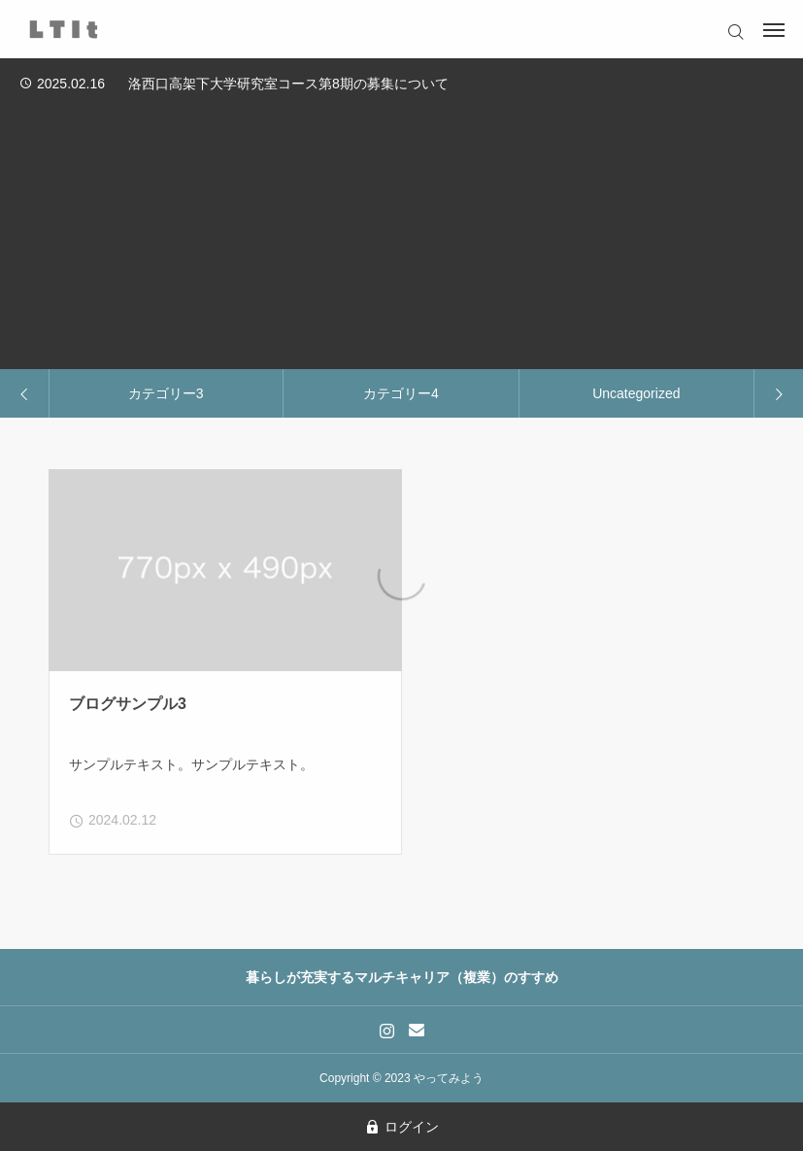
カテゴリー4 (401, 393)
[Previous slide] (25, 393)
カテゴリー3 (166, 393)
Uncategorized (636, 393)
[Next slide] (778, 393)
